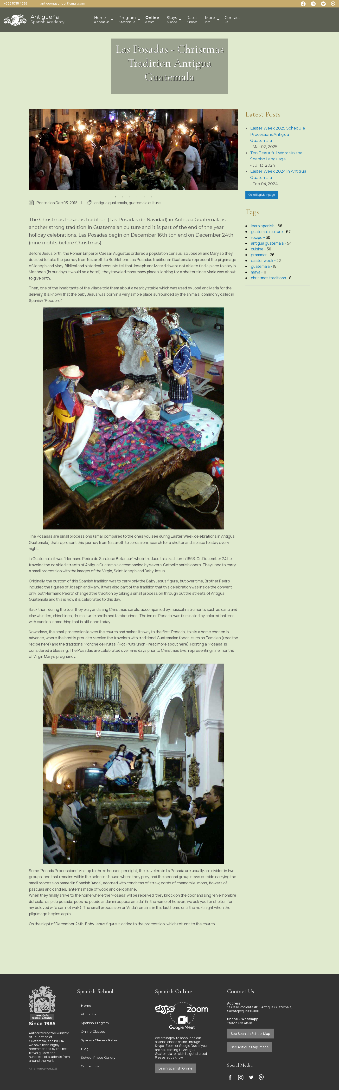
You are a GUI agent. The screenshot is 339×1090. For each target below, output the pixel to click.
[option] (133, 149)
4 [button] (137, 193)
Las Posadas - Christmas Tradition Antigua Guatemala (169, 63)
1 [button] (115, 193)
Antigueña (47, 18)
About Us (88, 1014)
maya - (257, 272)
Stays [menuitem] (172, 19)
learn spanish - (264, 225)
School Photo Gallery (98, 1057)
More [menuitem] (210, 19)
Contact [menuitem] (232, 19)
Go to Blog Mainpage (262, 195)
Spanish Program (95, 1023)
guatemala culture (145, 202)
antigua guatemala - (269, 243)
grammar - (260, 254)
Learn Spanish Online (175, 1068)
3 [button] (130, 193)
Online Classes (93, 1031)
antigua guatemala (110, 202)
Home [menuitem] (101, 19)
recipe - (258, 237)
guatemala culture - (268, 231)
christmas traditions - (270, 278)
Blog (85, 1049)
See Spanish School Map (250, 1033)
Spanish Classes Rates (99, 1040)
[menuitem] (152, 19)
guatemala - (262, 266)
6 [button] (151, 193)
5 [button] (144, 193)
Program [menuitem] (127, 19)
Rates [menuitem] (191, 19)
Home (86, 1005)
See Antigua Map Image (250, 1047)
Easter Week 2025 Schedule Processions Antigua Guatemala (277, 134)
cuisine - (259, 249)
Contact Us (90, 1066)
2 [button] (122, 193)
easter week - (263, 260)
